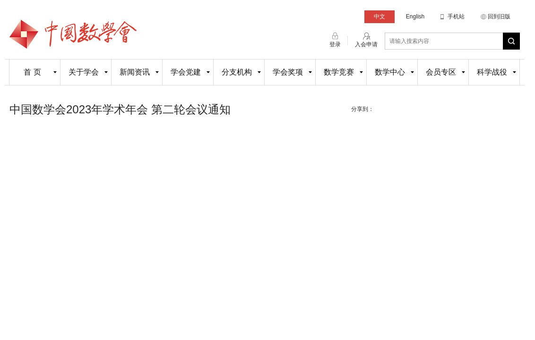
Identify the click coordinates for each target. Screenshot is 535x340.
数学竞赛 (339, 72)
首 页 (32, 72)
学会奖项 (288, 72)
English (415, 16)
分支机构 (237, 72)
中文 (379, 16)
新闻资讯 (135, 72)
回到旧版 (499, 16)
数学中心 (390, 72)
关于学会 (84, 72)
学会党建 (186, 72)
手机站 (456, 16)
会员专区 (441, 72)
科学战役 (492, 72)
